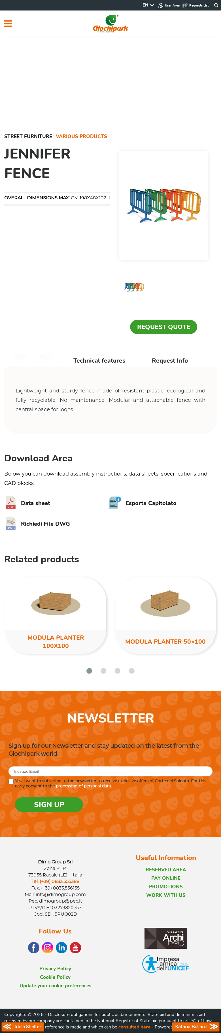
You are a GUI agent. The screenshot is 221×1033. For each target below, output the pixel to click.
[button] (89, 671)
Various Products (81, 136)
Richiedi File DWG (37, 524)
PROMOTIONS (166, 887)
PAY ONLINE (165, 878)
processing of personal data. (84, 786)
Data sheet (27, 503)
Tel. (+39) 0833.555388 (55, 881)
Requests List (195, 5)
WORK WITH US (166, 895)
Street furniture (28, 136)
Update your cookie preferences (55, 986)
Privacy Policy (55, 969)
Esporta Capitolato (143, 503)
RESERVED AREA (166, 870)
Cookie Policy (55, 977)
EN (145, 5)
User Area (169, 5)
